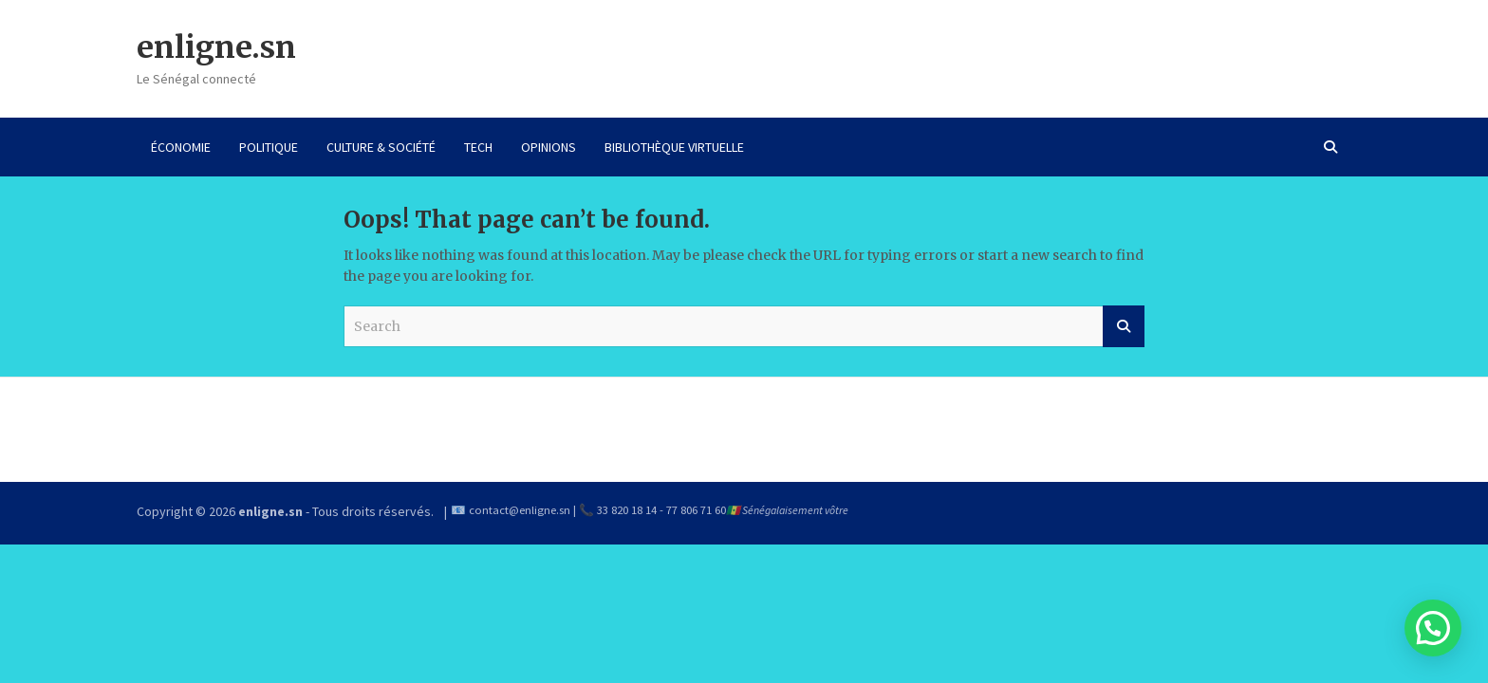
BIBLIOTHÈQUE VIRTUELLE (674, 147)
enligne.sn (216, 47)
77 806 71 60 (696, 510)
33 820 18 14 (627, 510)
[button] (1432, 628)
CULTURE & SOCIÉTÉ (381, 147)
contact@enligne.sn (519, 510)
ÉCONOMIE (181, 147)
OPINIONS (548, 147)
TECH (478, 147)
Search (1123, 326)
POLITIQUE (268, 147)
